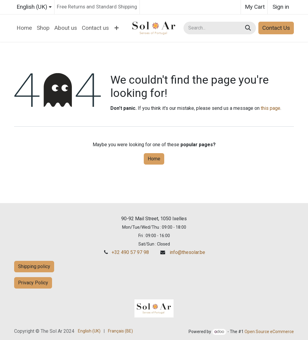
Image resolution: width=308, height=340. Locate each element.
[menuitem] (24, 28)
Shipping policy (34, 266)
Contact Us (276, 27)
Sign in (281, 6)
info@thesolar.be (187, 252)
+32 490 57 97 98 (130, 252)
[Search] (248, 28)
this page (270, 108)
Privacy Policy (33, 283)
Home (154, 159)
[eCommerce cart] (254, 7)
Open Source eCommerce (269, 331)
